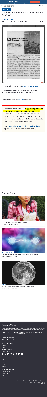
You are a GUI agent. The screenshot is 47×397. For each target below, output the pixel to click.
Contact (4, 366)
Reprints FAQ (29, 92)
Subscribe (4, 345)
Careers (3, 377)
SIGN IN (41, 5)
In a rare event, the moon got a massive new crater (18, 286)
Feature (6, 9)
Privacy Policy (42, 385)
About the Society (6, 371)
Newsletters (4, 361)
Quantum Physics (7, 252)
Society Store (5, 373)
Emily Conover (6, 256)
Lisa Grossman (6, 288)
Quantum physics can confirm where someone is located (20, 254)
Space (4, 284)
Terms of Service (34, 385)
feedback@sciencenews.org (13, 92)
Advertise (4, 364)
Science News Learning (8, 340)
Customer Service (6, 351)
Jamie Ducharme (6, 224)
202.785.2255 (42, 383)
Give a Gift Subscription (7, 349)
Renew (3, 347)
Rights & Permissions (6, 363)
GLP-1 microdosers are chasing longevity (15, 222)
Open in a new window (30, 86)
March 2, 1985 (21, 99)
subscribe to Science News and (25, 126)
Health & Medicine (8, 220)
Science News (8, 19)
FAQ (3, 359)
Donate (3, 375)
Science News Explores (8, 337)
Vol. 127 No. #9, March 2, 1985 (19, 21)
